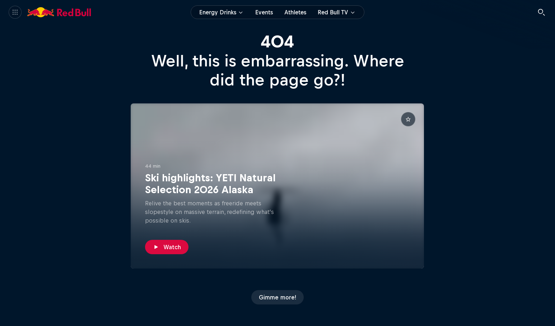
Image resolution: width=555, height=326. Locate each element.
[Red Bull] (59, 12)
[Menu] (15, 12)
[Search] (541, 12)
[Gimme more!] (277, 297)
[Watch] (166, 247)
